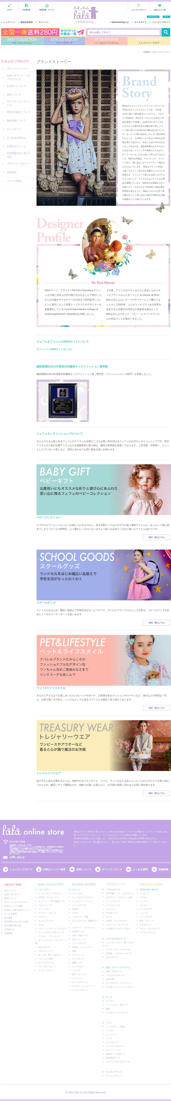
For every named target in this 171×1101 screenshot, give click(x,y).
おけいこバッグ (79, 939)
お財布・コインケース (82, 947)
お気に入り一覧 (160, 10)
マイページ (43, 22)
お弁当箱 (110, 979)
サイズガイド (140, 22)
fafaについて (10, 890)
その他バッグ (112, 913)
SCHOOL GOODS (64, 41)
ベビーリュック (45, 905)
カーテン (110, 1001)
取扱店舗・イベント (47, 10)
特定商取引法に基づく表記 (19, 155)
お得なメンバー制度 (54, 869)
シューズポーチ (79, 905)
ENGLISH (153, 17)
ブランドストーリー (17, 68)
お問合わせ (9, 929)
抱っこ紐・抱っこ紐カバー (50, 955)
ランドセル (77, 893)
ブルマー (42, 917)
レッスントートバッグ (82, 901)
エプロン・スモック (47, 913)
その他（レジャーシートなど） (120, 987)
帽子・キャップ (79, 974)
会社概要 (8, 918)
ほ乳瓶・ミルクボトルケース (119, 953)
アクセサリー (146, 924)
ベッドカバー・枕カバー (117, 1005)
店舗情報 (163, 869)
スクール (76, 889)
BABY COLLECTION (22, 41)
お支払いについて (16, 86)
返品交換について (16, 120)
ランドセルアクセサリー (83, 897)
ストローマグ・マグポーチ (118, 949)
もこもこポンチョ (46, 921)
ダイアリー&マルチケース (118, 1062)
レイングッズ (78, 959)
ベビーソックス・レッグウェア (52, 928)
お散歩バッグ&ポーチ (116, 1054)
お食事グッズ (78, 931)
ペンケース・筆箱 (80, 917)
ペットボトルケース (115, 975)
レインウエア (146, 917)
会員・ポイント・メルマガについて (19, 77)
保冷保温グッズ (113, 1058)
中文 (166, 17)
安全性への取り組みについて (17, 910)
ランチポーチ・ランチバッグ (119, 983)
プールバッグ (78, 955)
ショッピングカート (138, 10)
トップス (144, 901)
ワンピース (145, 893)
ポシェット (111, 909)
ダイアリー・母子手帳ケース (51, 901)
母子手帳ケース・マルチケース (120, 893)
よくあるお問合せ (16, 137)
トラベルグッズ (113, 889)
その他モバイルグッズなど (118, 928)
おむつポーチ (44, 947)
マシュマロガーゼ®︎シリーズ (51, 932)
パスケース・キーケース (83, 927)
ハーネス (110, 1030)
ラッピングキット (46, 970)
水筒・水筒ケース (80, 935)
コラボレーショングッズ (83, 986)
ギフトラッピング (112, 869)
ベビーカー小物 (45, 959)
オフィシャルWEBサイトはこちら (55, 349)
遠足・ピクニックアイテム (118, 967)
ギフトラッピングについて (19, 103)
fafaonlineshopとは (120, 22)
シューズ (76, 970)
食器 (108, 1009)
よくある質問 (140, 869)
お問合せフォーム (16, 146)
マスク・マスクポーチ (150, 928)
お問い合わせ (17, 857)
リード (109, 1038)
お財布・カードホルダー (117, 921)
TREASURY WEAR (149, 41)
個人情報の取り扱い (13, 925)
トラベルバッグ (113, 905)
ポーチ (109, 917)
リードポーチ (112, 1042)
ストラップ (77, 978)
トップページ (9, 22)
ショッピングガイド (161, 22)
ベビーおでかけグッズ (116, 939)
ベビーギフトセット (47, 966)
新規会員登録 (27, 22)
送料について (14, 94)
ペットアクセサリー (115, 1046)
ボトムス (144, 905)
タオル (41, 924)
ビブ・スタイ (44, 909)
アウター (144, 897)
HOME (146, 52)
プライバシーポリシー (19, 163)
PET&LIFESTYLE (107, 41)
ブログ (9, 10)
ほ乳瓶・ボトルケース (48, 897)
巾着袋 (75, 909)
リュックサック (79, 943)
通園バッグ (77, 963)
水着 (74, 951)
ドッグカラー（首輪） (116, 1027)
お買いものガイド (12, 894)
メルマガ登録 (14, 181)
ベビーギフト (44, 889)
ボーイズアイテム (46, 963)
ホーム (109, 997)
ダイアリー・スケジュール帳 (119, 897)
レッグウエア (78, 966)
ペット (109, 1023)
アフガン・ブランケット (49, 936)
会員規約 (11, 172)
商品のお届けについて (19, 112)
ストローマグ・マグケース (50, 893)
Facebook (26, 10)
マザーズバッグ (45, 951)
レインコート (112, 1034)
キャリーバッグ (113, 1050)
